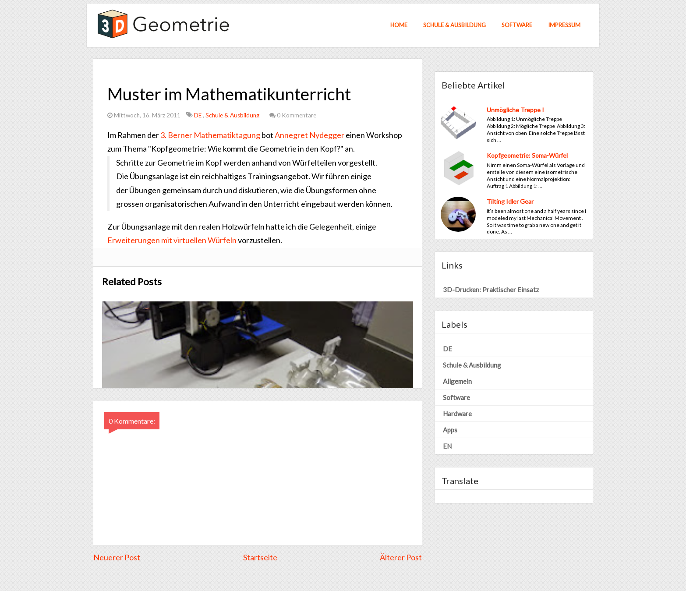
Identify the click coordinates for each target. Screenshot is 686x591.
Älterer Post (401, 557)
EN (447, 446)
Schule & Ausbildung (454, 24)
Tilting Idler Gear (510, 201)
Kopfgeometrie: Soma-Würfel (527, 155)
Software (517, 24)
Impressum (564, 24)
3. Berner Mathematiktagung (210, 135)
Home (398, 24)
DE (198, 115)
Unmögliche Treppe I (515, 109)
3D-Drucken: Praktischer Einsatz (491, 290)
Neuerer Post (116, 557)
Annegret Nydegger (309, 135)
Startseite (260, 557)
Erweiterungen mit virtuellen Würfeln (172, 240)
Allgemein (457, 381)
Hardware (457, 414)
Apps (450, 430)
